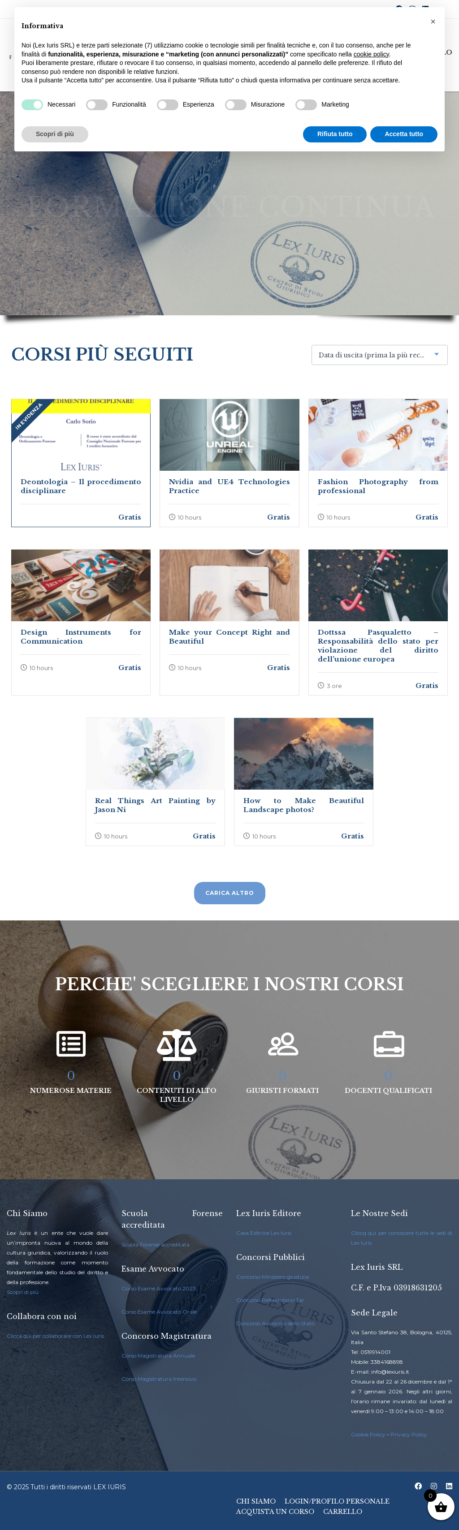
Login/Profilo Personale (337, 1501)
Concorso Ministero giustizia (272, 1276)
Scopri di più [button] (55, 134)
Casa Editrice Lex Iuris (263, 1232)
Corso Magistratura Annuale (158, 1355)
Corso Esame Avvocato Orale (159, 1311)
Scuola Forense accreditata (155, 1244)
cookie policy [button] (371, 54)
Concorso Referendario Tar (270, 1300)
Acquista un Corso (275, 1512)
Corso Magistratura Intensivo (158, 1378)
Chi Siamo (256, 1501)
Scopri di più (23, 1292)
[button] (433, 21)
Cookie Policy (368, 1434)
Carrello (342, 1512)
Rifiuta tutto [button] (335, 134)
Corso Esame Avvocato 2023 (158, 1288)
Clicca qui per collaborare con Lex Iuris (55, 1335)
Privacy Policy (408, 1434)
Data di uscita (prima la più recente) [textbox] (377, 355)
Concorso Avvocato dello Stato (275, 1323)
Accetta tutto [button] (404, 134)
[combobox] (380, 355)
